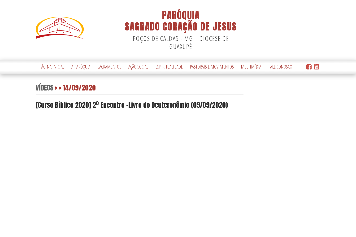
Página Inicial (51, 67)
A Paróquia (80, 67)
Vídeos (44, 87)
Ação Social (138, 67)
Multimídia (251, 67)
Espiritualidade (169, 67)
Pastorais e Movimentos (212, 67)
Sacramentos (109, 67)
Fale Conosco (280, 67)
